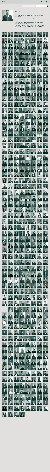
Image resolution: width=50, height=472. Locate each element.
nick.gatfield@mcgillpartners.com (33, 28)
